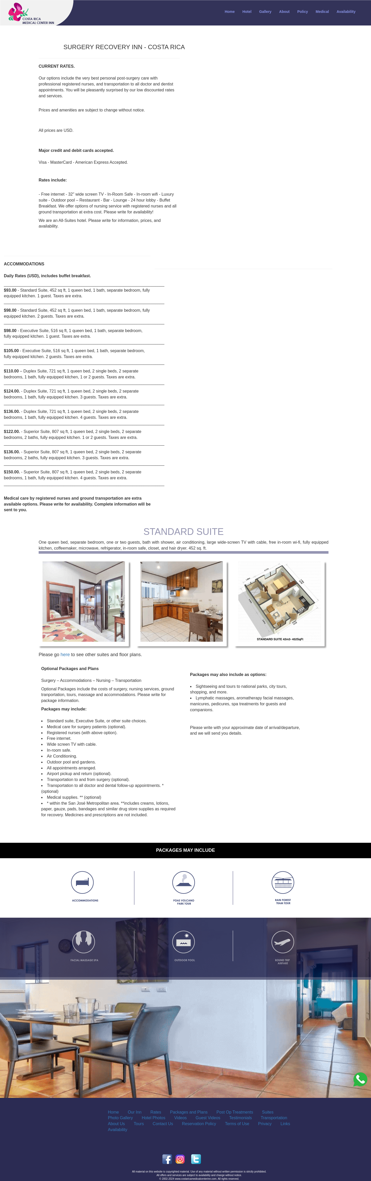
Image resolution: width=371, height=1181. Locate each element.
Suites (267, 1112)
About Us (116, 1124)
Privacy (265, 1124)
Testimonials (240, 1118)
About (284, 12)
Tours (139, 1124)
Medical (322, 12)
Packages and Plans (189, 1112)
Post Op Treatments (234, 1112)
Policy (302, 12)
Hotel (246, 12)
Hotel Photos (153, 1118)
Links (285, 1124)
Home (230, 12)
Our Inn (134, 1112)
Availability (346, 12)
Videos (180, 1118)
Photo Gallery (120, 1118)
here (65, 654)
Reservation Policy (199, 1124)
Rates (155, 1112)
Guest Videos (208, 1118)
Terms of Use (237, 1124)
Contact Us (163, 1124)
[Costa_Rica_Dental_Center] (360, 1079)
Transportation (274, 1118)
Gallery (265, 12)
